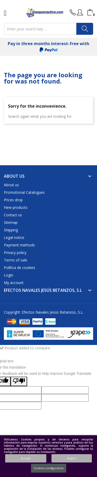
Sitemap (11, 222)
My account (14, 282)
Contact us (13, 214)
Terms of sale (15, 260)
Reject (71, 458)
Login (8, 275)
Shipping (11, 229)
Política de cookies (19, 267)
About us (11, 184)
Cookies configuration (49, 468)
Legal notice (14, 237)
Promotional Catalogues (24, 192)
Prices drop (13, 199)
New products (15, 207)
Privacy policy (15, 252)
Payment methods (19, 245)
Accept (26, 458)
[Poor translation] (19, 381)
